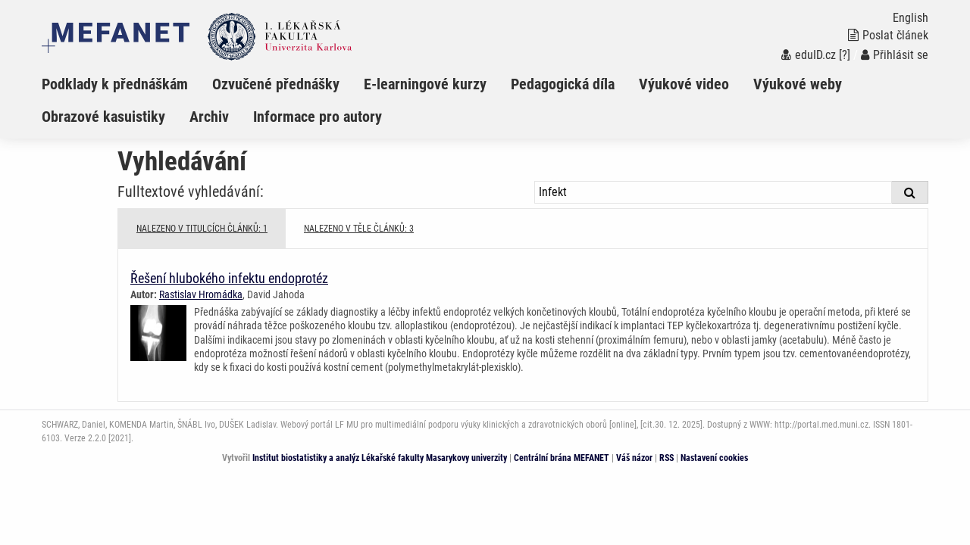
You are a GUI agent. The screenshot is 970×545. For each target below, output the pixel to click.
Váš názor (634, 458)
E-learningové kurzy (425, 84)
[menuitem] (127, 84)
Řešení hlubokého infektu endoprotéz (229, 278)
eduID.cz (808, 55)
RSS (666, 458)
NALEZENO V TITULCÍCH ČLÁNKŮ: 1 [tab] (202, 228)
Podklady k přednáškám (115, 84)
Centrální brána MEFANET (561, 458)
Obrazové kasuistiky (103, 116)
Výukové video (684, 84)
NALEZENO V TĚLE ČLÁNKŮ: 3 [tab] (359, 228)
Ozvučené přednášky (276, 84)
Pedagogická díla (563, 84)
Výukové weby (797, 84)
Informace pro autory (317, 116)
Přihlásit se (894, 55)
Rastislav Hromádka (200, 294)
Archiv (209, 116)
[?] (844, 55)
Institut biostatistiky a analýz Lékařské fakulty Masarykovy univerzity (379, 458)
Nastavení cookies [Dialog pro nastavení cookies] (714, 458)
